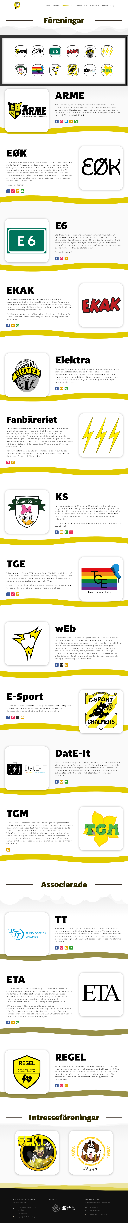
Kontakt (105, 5)
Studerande (80, 5)
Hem (48, 5)
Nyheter (56, 5)
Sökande (93, 5)
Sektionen (66, 5)
